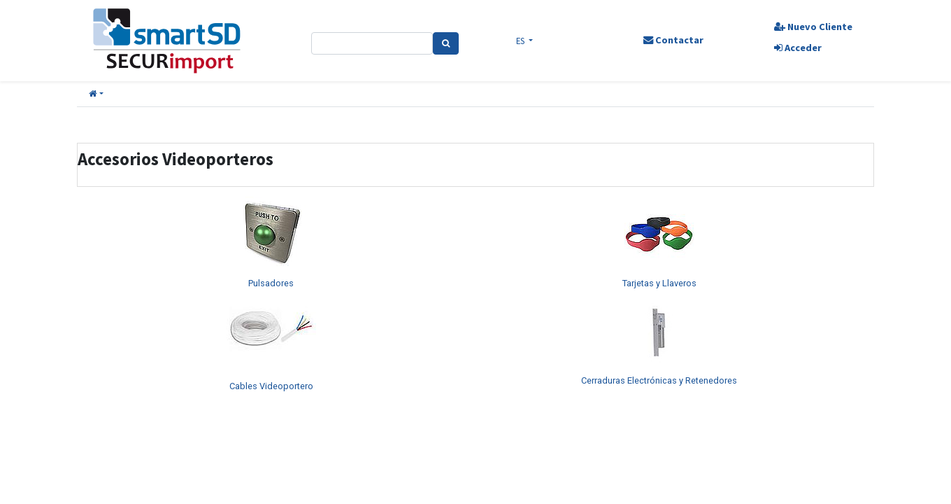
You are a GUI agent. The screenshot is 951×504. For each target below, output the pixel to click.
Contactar (673, 40)
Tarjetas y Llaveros (659, 283)
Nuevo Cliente (813, 26)
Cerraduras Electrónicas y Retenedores (659, 380)
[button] (96, 94)
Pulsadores (271, 283)
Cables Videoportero (271, 386)
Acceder (798, 47)
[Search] (446, 43)
